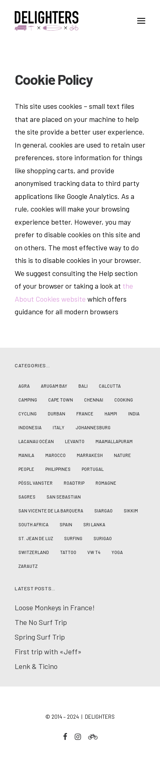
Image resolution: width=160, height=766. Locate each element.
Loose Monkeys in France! (55, 607)
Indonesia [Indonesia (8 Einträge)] (30, 427)
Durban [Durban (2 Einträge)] (56, 413)
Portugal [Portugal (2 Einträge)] (93, 469)
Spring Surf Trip (40, 636)
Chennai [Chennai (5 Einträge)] (93, 399)
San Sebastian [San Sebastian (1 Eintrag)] (64, 496)
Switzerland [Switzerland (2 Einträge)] (33, 552)
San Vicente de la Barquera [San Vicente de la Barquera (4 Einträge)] (50, 510)
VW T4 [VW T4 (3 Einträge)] (93, 552)
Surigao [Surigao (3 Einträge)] (102, 538)
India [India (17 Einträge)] (134, 413)
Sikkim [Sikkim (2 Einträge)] (131, 510)
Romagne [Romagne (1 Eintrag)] (106, 483)
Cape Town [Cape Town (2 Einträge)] (60, 399)
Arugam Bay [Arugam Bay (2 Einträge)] (54, 386)
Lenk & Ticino (36, 666)
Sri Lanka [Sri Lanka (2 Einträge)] (94, 524)
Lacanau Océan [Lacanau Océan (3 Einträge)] (36, 441)
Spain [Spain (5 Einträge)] (66, 524)
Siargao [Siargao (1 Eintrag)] (103, 510)
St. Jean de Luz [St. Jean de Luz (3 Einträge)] (35, 538)
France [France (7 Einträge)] (84, 413)
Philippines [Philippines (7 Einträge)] (58, 469)
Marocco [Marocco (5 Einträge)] (55, 455)
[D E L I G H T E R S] (80, 21)
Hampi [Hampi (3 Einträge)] (110, 413)
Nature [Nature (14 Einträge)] (122, 455)
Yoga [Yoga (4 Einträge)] (117, 552)
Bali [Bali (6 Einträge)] (83, 386)
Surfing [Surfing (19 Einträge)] (73, 538)
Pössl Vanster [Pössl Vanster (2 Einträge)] (35, 483)
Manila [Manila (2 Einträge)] (26, 455)
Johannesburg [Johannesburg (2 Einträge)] (93, 427)
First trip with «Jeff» (48, 651)
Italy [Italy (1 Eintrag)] (58, 427)
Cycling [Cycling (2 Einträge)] (27, 413)
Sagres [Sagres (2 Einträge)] (27, 496)
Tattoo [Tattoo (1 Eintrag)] (68, 552)
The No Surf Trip (41, 622)
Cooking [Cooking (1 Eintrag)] (123, 399)
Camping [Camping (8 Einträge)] (27, 399)
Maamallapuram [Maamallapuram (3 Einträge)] (114, 441)
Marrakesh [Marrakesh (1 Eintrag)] (90, 455)
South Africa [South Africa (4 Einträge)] (33, 524)
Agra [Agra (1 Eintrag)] (24, 386)
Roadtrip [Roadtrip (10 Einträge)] (74, 483)
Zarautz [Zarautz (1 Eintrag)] (28, 566)
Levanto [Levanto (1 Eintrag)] (74, 441)
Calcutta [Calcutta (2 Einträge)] (110, 386)
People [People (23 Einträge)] (26, 469)
